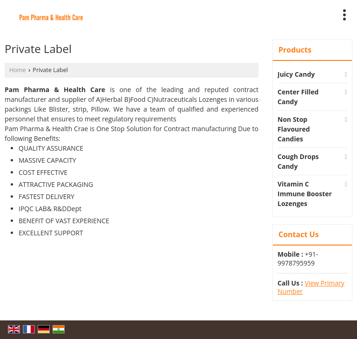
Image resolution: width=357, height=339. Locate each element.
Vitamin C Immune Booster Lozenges (305, 193)
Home (17, 70)
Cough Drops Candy (298, 161)
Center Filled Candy (298, 96)
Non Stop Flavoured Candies (294, 129)
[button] (311, 287)
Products (294, 50)
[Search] (220, 13)
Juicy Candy (296, 74)
